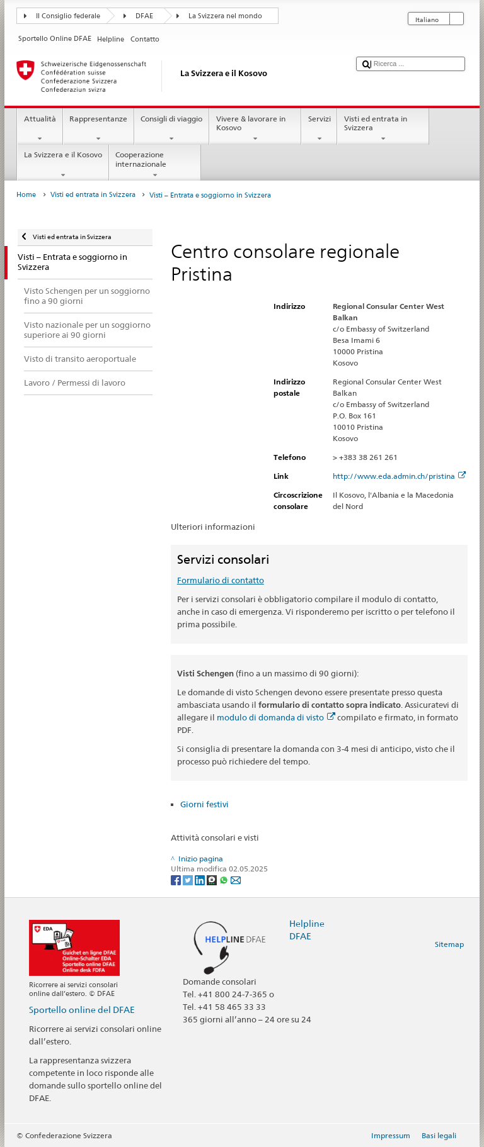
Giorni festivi (204, 804)
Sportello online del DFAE (82, 1009)
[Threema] (213, 879)
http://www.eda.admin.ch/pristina (399, 476)
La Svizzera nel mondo (225, 16)
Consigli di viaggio (172, 129)
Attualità (40, 129)
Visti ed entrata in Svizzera (383, 129)
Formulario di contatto (220, 580)
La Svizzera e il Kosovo (63, 165)
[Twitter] (189, 879)
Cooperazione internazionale (155, 165)
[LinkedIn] (201, 879)
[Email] (236, 879)
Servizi (319, 129)
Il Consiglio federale (68, 16)
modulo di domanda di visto (276, 717)
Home (26, 195)
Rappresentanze (99, 129)
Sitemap (449, 944)
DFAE (144, 16)
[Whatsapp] (225, 879)
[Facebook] (177, 879)
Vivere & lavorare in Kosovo (255, 129)
